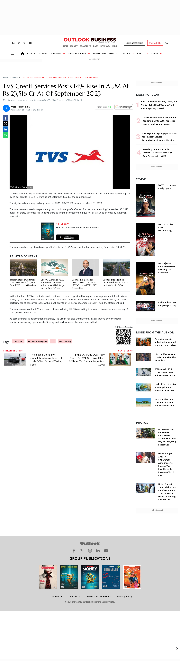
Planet (140, 53)
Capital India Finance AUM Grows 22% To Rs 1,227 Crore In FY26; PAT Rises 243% (84, 283)
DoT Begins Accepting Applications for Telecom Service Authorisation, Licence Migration (159, 137)
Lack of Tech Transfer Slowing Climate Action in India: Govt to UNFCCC (165, 387)
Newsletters (100, 53)
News (111, 53)
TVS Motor (18, 341)
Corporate (55, 53)
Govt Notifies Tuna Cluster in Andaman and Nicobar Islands (164, 402)
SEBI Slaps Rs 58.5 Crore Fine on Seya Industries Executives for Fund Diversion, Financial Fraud (165, 372)
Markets (43, 53)
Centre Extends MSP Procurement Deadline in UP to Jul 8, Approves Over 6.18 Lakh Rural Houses (159, 121)
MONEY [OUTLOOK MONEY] (73, 46)
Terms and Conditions (99, 596)
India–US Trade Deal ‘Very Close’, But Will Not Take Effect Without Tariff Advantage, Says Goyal (159, 105)
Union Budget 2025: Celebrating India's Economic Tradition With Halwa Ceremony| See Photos (167, 492)
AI (117, 53)
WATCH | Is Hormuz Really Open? (167, 187)
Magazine (32, 53)
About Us (57, 596)
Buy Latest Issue (134, 42)
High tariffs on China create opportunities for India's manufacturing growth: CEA (165, 357)
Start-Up (125, 53)
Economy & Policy (77, 53)
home (5, 77)
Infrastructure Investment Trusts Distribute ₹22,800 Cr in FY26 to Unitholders (23, 282)
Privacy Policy (124, 596)
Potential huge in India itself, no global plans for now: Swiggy (165, 342)
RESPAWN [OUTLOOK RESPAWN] (105, 46)
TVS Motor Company (37, 341)
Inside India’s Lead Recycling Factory (167, 304)
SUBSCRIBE (155, 42)
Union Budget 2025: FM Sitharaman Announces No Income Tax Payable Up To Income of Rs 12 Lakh (166, 464)
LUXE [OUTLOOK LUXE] (114, 46)
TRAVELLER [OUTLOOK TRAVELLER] (85, 46)
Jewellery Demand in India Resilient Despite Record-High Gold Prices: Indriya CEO (158, 153)
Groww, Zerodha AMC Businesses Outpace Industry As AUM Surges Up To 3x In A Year (53, 283)
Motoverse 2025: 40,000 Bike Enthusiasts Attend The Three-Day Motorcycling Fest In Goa (167, 437)
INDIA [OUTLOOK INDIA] (65, 46)
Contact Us (75, 596)
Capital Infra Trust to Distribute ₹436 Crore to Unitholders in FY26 (115, 282)
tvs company (65, 341)
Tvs (52, 341)
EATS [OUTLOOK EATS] (95, 46)
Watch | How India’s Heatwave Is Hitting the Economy (167, 268)
